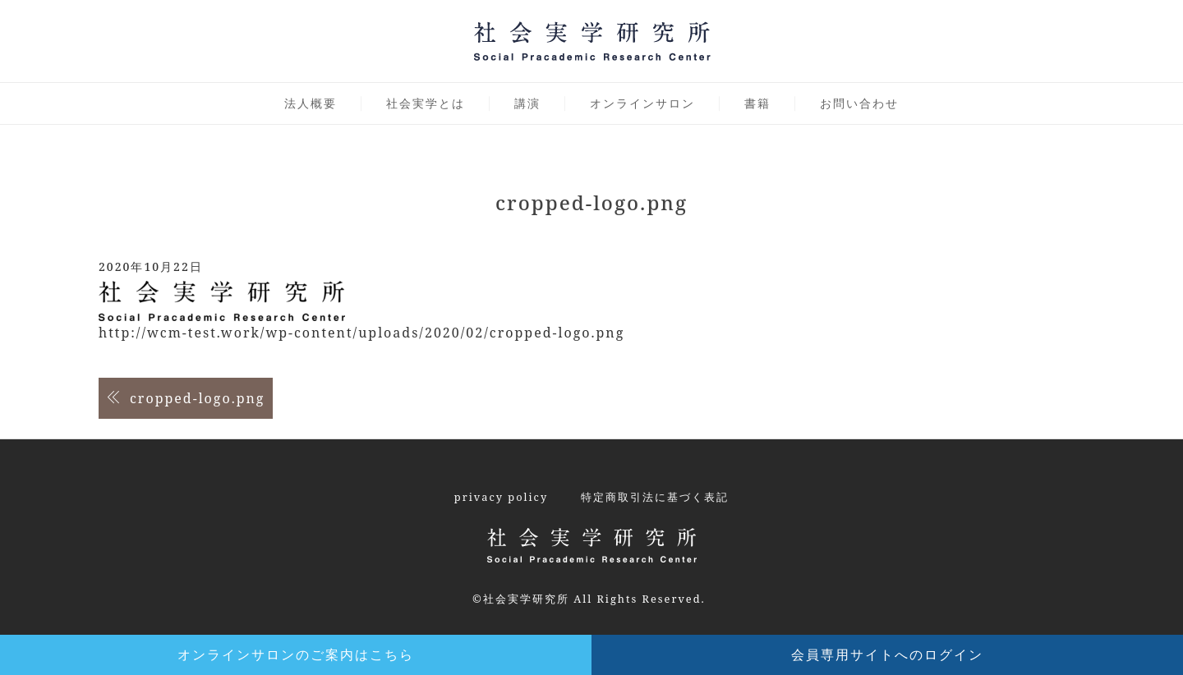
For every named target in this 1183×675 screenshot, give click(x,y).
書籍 (757, 103)
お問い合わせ (859, 103)
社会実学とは (425, 103)
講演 (527, 103)
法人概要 (310, 103)
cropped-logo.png (197, 398)
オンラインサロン (642, 103)
